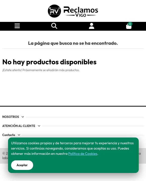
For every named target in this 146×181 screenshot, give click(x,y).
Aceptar (22, 165)
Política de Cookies (82, 153)
